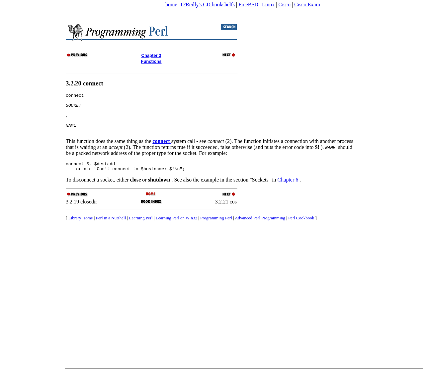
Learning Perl (140, 227)
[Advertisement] (29, 184)
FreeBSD (248, 4)
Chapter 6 (288, 189)
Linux (268, 4)
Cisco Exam (307, 4)
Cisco (284, 4)
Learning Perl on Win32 (176, 227)
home (171, 4)
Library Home (80, 227)
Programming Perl (216, 227)
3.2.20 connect (84, 83)
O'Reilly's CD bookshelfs (208, 4)
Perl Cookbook (301, 227)
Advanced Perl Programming (260, 227)
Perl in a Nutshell (111, 227)
